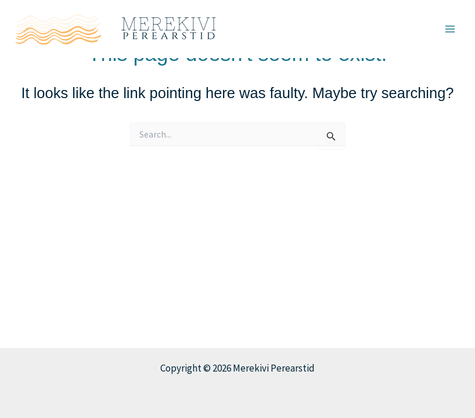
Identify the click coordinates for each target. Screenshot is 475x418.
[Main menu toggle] (450, 29)
